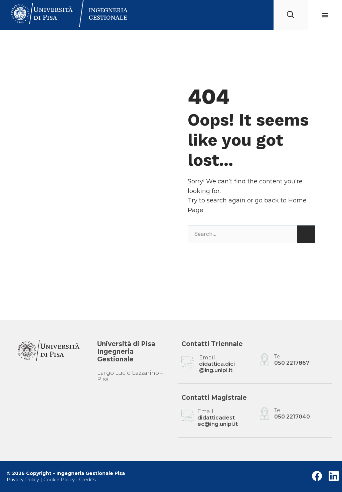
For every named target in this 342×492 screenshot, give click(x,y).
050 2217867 (291, 363)
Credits (87, 480)
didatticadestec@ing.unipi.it (217, 421)
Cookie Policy (59, 480)
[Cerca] (306, 234)
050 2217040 (292, 417)
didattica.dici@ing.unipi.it (217, 367)
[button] (324, 14)
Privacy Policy (23, 480)
